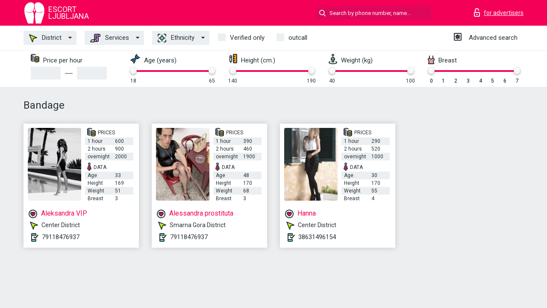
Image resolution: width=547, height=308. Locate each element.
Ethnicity (176, 38)
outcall (297, 37)
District (45, 38)
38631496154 (317, 237)
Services (109, 38)
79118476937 (60, 237)
